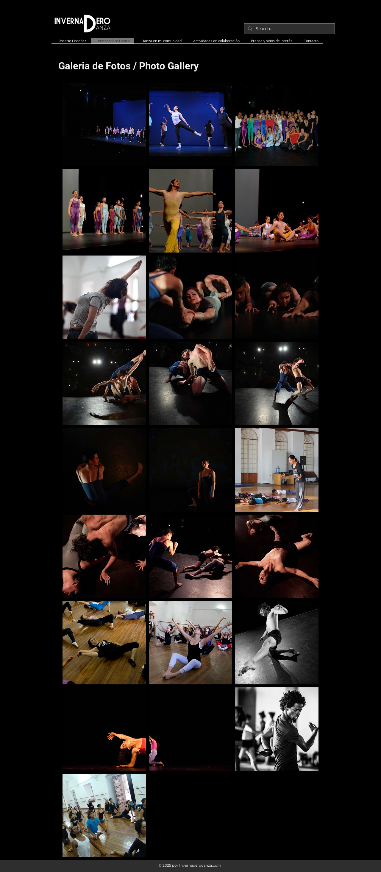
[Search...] (289, 29)
